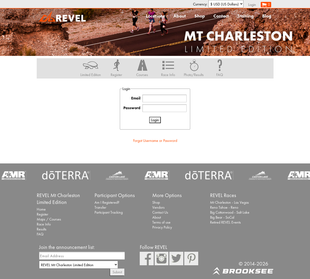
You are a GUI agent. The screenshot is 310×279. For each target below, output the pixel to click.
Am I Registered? (106, 202)
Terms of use (161, 222)
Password (131, 107)
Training (245, 16)
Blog (266, 16)
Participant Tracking (108, 212)
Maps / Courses (49, 219)
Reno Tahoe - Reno (224, 207)
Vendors (158, 207)
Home (41, 209)
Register (42, 214)
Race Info (44, 224)
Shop (199, 16)
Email (135, 98)
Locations (155, 16)
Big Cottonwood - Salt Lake (229, 212)
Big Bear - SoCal (222, 217)
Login (252, 4)
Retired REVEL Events (225, 222)
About (179, 16)
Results (41, 229)
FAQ (40, 234)
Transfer (100, 207)
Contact (221, 16)
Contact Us (160, 212)
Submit (117, 272)
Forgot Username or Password (155, 140)
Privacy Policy (162, 227)
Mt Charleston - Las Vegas (229, 202)
